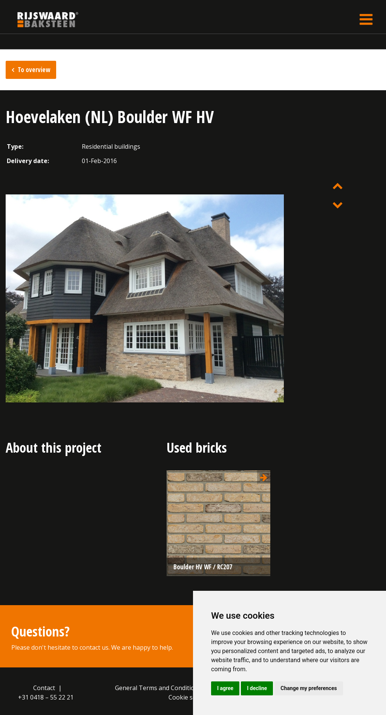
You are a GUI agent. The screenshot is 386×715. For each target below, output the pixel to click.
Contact (44, 688)
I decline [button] (257, 688)
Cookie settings (190, 697)
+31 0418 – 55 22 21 (46, 697)
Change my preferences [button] (308, 688)
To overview (34, 69)
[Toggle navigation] (366, 19)
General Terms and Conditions (158, 688)
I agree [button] (225, 688)
